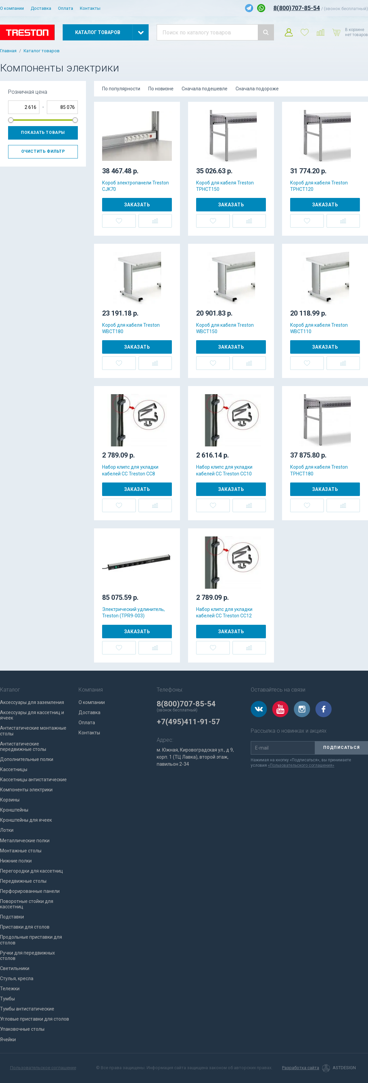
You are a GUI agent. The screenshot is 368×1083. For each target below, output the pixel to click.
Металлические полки (25, 840)
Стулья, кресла (16, 978)
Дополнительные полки (26, 759)
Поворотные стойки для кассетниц (26, 904)
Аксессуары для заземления (32, 702)
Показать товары (43, 132)
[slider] (10, 120)
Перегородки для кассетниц (31, 871)
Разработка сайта (300, 1067)
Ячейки (8, 1039)
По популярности (121, 88)
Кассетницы (13, 769)
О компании (12, 8)
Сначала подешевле (204, 88)
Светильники (14, 968)
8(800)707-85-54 (296, 7)
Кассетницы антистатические (33, 779)
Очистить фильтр (43, 151)
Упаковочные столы (22, 1029)
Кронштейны (14, 810)
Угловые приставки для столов (34, 1019)
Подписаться (341, 747)
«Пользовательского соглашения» (301, 765)
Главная (8, 51)
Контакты (90, 8)
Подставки (12, 916)
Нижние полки (16, 861)
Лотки (6, 830)
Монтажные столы (20, 850)
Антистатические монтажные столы (33, 730)
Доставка (41, 8)
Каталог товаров (42, 51)
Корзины (10, 799)
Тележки (10, 988)
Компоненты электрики (26, 789)
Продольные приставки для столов (31, 939)
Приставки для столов (25, 927)
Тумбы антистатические (27, 1009)
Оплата (65, 8)
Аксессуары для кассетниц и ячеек (32, 715)
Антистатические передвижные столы (23, 746)
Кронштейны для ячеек (26, 820)
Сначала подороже (257, 88)
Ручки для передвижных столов (27, 955)
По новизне (161, 88)
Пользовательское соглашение (43, 1067)
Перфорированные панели (30, 891)
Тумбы (7, 998)
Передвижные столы (23, 881)
